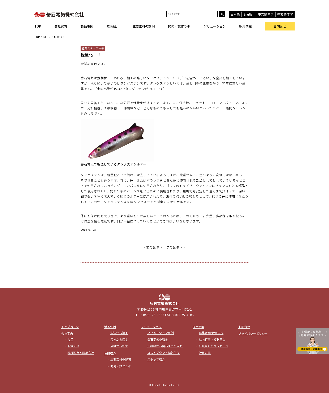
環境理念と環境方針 (81, 353)
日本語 (235, 14)
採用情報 (245, 26)
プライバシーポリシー (253, 333)
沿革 (70, 339)
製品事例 (87, 26)
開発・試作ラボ (179, 26)
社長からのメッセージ (213, 346)
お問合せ (280, 26)
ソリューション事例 (160, 333)
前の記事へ (154, 247)
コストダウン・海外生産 (163, 353)
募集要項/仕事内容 (211, 333)
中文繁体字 (285, 14)
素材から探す (119, 339)
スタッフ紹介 (156, 359)
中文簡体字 (266, 14)
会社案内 (60, 26)
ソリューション (215, 26)
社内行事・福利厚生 (212, 339)
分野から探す (119, 346)
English (248, 14)
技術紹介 (113, 26)
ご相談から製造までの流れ (165, 346)
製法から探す (119, 333)
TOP (37, 26)
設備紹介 (73, 346)
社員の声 (205, 353)
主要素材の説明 (144, 26)
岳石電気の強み (157, 339)
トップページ (70, 327)
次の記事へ (174, 247)
